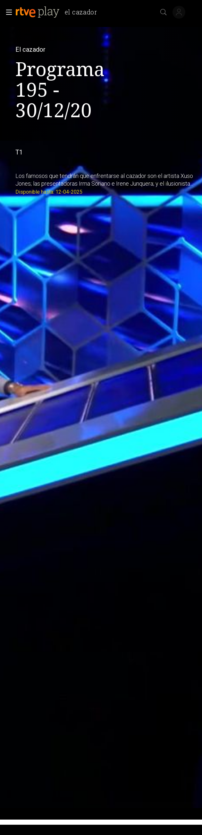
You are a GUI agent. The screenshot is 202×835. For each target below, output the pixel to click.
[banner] (58, 12)
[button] (7, 12)
